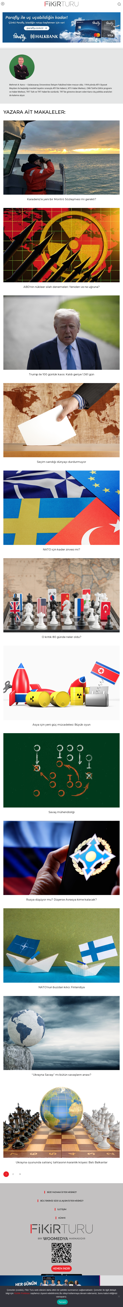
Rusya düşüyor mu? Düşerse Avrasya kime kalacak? (61, 899)
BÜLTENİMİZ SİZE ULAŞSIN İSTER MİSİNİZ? (62, 1200)
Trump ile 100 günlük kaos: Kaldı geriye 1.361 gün (61, 374)
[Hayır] (118, 1296)
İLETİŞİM (61, 1209)
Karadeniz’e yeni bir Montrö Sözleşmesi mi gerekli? (61, 199)
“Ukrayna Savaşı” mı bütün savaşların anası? (61, 1074)
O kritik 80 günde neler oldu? (61, 637)
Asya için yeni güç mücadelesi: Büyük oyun (61, 724)
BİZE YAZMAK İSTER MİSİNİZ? (62, 1192)
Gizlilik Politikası (21, 1293)
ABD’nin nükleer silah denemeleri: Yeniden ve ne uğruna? (61, 287)
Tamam (62, 1302)
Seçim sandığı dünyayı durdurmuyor (61, 461)
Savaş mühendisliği (62, 812)
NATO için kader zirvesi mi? (61, 549)
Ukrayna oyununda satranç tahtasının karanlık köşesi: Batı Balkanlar (61, 1162)
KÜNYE (62, 1218)
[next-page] (20, 1174)
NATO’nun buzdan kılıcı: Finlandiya (61, 987)
